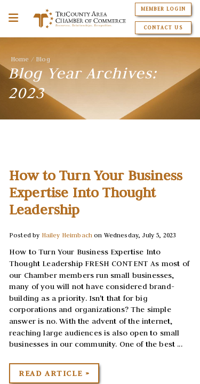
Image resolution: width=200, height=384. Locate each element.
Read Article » (54, 373)
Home (20, 59)
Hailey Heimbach (67, 235)
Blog (43, 59)
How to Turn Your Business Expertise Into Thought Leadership (95, 192)
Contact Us (162, 28)
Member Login (163, 9)
